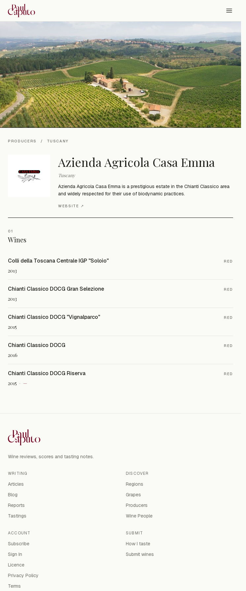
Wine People (139, 516)
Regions (134, 484)
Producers (22, 141)
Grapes (133, 495)
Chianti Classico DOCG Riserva (47, 373)
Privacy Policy (23, 575)
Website (71, 206)
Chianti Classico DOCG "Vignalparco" (54, 317)
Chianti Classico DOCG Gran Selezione (56, 288)
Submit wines (140, 554)
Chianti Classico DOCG (36, 345)
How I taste (138, 544)
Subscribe (18, 544)
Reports (16, 505)
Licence (16, 565)
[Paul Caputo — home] (21, 10)
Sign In (15, 554)
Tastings (17, 516)
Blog (13, 495)
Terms (14, 586)
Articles (16, 484)
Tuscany (58, 141)
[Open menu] (229, 10)
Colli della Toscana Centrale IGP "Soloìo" (58, 260)
